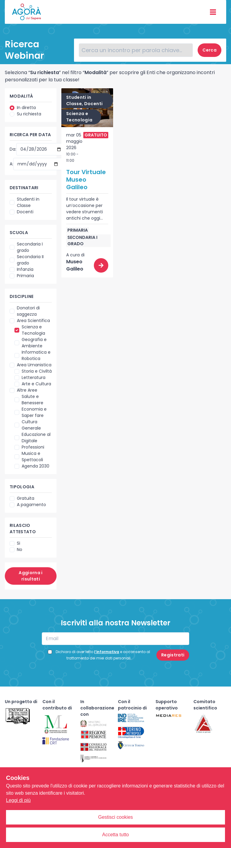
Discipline (22, 296)
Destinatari (24, 188)
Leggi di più (18, 800)
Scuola (19, 233)
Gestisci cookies (115, 817)
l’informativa (106, 651)
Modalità (21, 96)
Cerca (209, 50)
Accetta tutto (115, 834)
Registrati (173, 655)
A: (11, 164)
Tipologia (22, 487)
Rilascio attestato (23, 528)
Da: (13, 149)
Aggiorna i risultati (31, 576)
